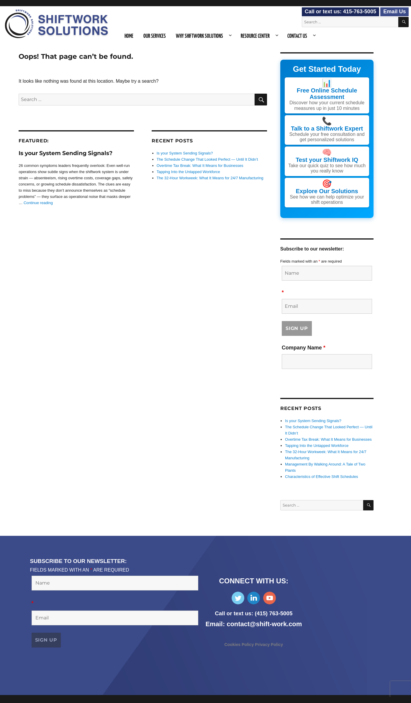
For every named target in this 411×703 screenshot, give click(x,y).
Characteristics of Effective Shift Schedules (321, 476)
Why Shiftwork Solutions (199, 36)
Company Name (303, 347)
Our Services (154, 36)
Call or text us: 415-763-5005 (340, 11)
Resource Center (255, 36)
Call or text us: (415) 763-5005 (253, 613)
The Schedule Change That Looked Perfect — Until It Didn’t (207, 159)
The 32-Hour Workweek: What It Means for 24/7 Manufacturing (210, 178)
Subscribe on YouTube (269, 597)
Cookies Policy (239, 644)
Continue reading (38, 203)
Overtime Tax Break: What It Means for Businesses (200, 165)
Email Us (394, 11)
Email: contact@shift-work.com (254, 623)
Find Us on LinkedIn (253, 597)
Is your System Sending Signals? (65, 153)
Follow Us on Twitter (238, 597)
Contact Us (297, 36)
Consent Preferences (22, 698)
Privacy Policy (269, 644)
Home (129, 36)
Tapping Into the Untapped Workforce (188, 172)
